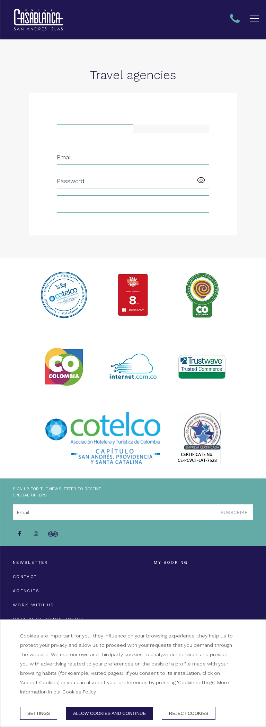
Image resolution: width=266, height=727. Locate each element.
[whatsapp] (73, 533)
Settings (38, 713)
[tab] (95, 128)
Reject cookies (188, 713)
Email (64, 157)
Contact (25, 576)
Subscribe (234, 512)
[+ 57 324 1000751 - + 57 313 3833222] (38, 19)
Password (70, 181)
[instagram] (36, 533)
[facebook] (19, 533)
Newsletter (30, 562)
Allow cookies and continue (109, 713)
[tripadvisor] (53, 533)
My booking (171, 562)
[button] (254, 18)
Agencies (26, 590)
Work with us (33, 605)
